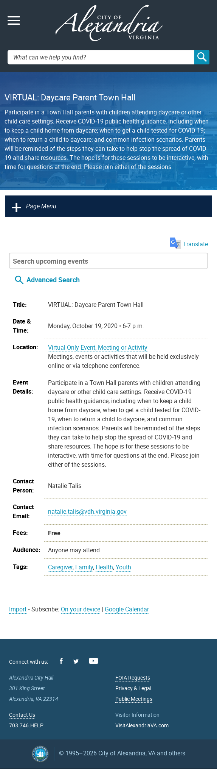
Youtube (93, 661)
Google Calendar (127, 609)
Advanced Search (53, 279)
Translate (189, 244)
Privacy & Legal (133, 688)
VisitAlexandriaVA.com (142, 725)
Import (17, 609)
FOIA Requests (132, 677)
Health (104, 567)
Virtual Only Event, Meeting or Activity (97, 347)
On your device (80, 609)
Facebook (61, 661)
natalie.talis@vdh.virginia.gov (87, 511)
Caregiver (60, 567)
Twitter (76, 661)
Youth (123, 567)
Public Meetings (133, 698)
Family (84, 567)
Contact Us (22, 714)
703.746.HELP (26, 725)
